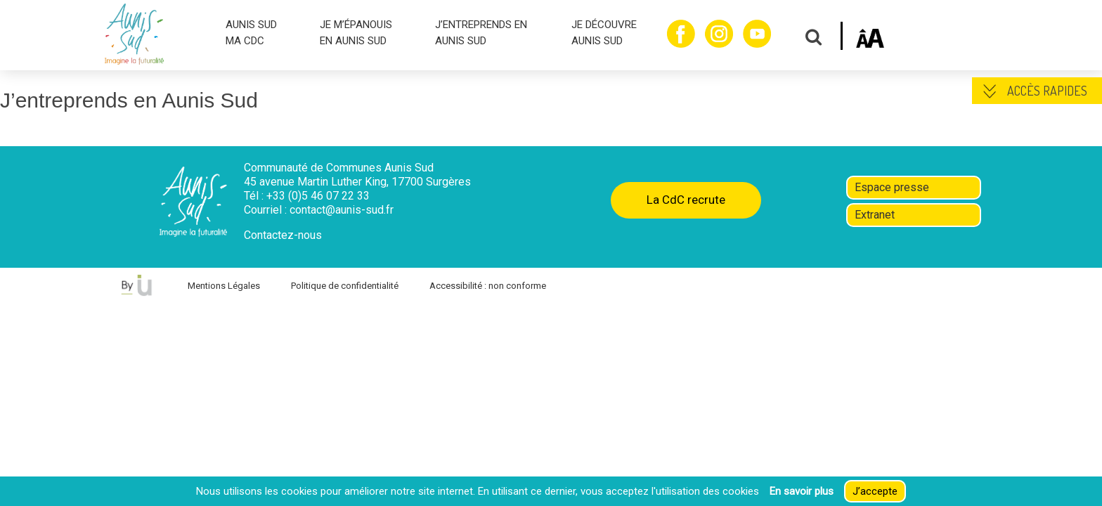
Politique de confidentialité (344, 285)
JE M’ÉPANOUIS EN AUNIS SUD (356, 32)
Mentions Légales (224, 285)
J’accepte (875, 491)
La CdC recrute (686, 200)
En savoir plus (802, 491)
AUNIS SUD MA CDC (251, 32)
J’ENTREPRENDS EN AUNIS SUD (481, 32)
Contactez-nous (283, 235)
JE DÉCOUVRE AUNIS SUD (604, 32)
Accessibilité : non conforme (487, 285)
